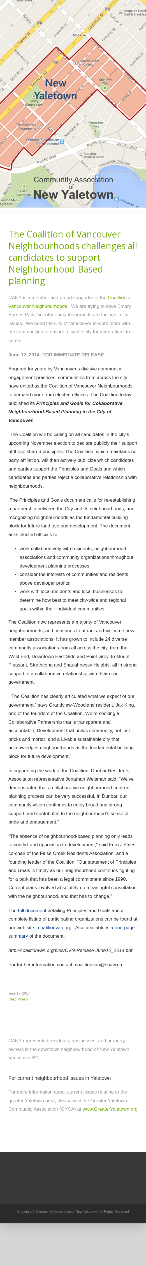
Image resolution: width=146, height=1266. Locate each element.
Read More (16, 999)
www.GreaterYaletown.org (110, 1109)
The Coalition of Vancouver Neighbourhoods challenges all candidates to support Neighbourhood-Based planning (72, 257)
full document (32, 910)
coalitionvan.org (54, 927)
